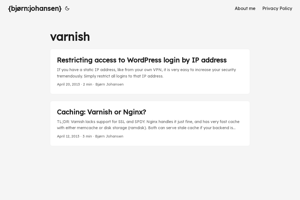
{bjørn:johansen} (35, 8)
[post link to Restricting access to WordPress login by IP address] (150, 71)
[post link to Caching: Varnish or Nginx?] (150, 123)
